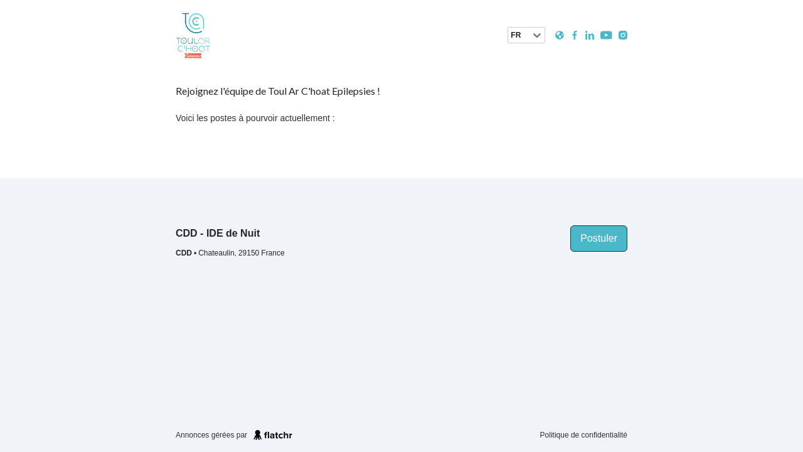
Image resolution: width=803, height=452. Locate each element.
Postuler (598, 238)
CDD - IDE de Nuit (218, 233)
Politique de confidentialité (583, 435)
